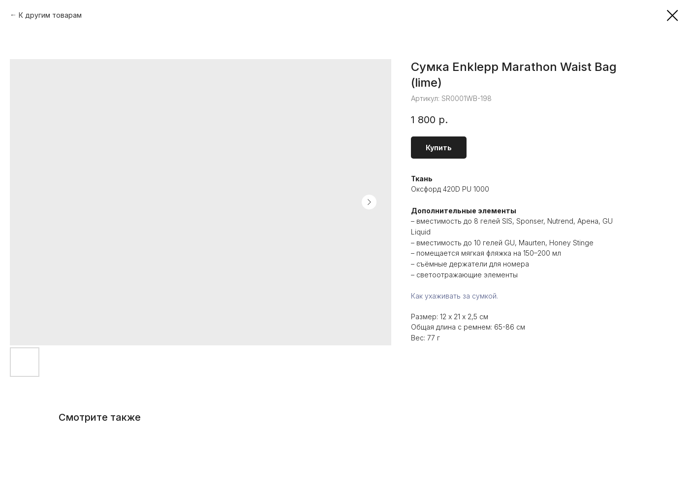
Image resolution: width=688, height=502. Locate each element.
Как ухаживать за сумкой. (454, 296)
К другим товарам (50, 15)
